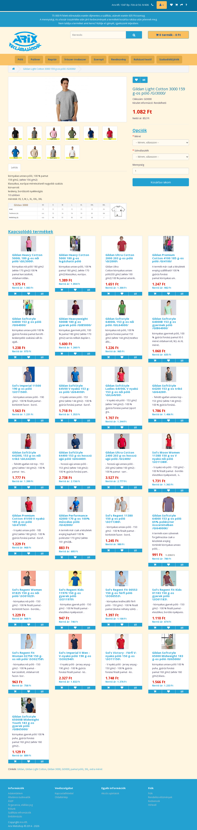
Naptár (52, 59)
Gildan (20, 769)
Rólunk (11, 808)
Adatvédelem (15, 793)
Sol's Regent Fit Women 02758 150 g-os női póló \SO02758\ (28, 656)
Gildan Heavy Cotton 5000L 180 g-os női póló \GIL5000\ (27, 258)
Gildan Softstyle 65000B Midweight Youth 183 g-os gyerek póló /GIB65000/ (25, 723)
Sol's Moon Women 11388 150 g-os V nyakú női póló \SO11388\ (166, 457)
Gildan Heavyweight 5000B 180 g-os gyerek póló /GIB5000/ (75, 322)
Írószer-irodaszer (75, 59)
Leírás (14, 167)
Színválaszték (141, 150)
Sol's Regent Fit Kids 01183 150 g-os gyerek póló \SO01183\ (167, 594)
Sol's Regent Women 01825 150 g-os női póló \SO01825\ (27, 593)
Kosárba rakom (161, 182)
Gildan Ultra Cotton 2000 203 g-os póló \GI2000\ (119, 258)
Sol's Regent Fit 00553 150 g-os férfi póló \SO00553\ (121, 593)
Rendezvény (118, 59)
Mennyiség (138, 164)
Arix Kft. (23, 822)
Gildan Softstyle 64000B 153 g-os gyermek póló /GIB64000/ (164, 323)
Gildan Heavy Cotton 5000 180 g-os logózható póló (74, 258)
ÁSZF (10, 801)
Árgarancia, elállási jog (20, 805)
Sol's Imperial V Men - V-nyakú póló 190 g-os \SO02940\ (75, 656)
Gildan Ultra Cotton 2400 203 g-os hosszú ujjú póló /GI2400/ (120, 455)
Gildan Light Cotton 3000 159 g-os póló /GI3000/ (49, 69)
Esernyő (99, 59)
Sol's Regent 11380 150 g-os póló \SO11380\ (119, 518)
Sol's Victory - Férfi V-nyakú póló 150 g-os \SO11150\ (121, 656)
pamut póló (77, 769)
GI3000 (65, 769)
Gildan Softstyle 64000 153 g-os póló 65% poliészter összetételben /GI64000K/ (166, 521)
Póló (20, 59)
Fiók (150, 793)
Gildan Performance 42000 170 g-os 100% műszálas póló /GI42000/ (74, 520)
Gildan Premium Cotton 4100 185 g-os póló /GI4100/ (168, 258)
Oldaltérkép (61, 797)
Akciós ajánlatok (110, 793)
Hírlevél (152, 805)
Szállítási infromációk (19, 812)
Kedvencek (154, 801)
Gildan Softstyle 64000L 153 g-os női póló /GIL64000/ (119, 322)
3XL (86, 769)
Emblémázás (15, 816)
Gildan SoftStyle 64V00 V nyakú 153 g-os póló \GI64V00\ (74, 389)
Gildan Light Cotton (35, 769)
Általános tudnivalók (19, 797)
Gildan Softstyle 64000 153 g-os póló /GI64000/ (26, 322)
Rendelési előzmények (160, 797)
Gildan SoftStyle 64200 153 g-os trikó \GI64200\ (167, 389)
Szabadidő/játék (169, 59)
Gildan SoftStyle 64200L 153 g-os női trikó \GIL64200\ (26, 455)
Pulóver (35, 59)
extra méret (96, 769)
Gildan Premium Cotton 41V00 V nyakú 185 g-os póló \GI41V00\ (28, 520)
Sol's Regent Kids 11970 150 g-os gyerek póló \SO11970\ (71, 594)
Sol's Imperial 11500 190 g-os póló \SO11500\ (26, 389)
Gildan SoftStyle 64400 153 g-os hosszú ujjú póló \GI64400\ (75, 455)
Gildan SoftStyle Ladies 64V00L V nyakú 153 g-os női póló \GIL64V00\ (121, 390)
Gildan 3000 (54, 769)
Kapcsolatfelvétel (64, 793)
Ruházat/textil (143, 59)
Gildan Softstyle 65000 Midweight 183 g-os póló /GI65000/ (167, 656)
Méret (137, 136)
